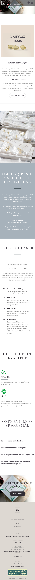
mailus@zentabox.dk (17, 549)
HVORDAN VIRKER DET (17, 520)
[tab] (17, 440)
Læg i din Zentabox (17, 95)
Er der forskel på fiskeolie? (12, 441)
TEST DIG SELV (17, 493)
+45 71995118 (17, 546)
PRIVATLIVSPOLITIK (17, 540)
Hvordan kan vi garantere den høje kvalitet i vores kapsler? (15, 462)
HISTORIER (17, 530)
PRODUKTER (17, 526)
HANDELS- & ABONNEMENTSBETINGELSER (17, 536)
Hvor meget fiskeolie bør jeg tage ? (15, 454)
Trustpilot (9, 2)
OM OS (17, 533)
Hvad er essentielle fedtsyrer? (13, 447)
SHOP (17, 523)
